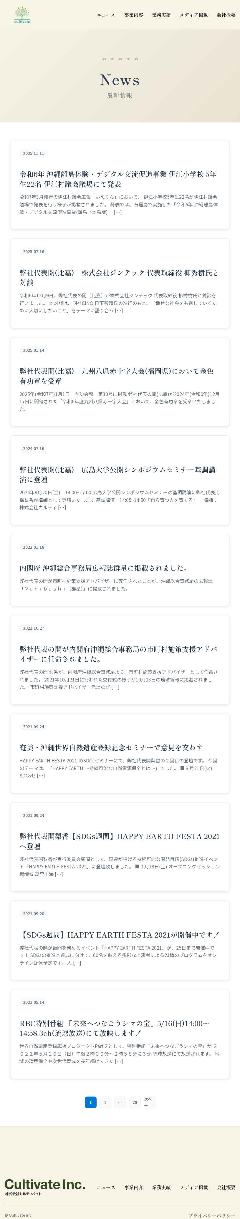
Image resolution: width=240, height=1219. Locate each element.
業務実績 (161, 1187)
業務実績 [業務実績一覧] (161, 15)
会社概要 (226, 15)
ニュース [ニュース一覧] (106, 15)
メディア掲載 (194, 1187)
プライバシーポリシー (212, 1215)
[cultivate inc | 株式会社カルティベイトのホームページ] (22, 15)
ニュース (106, 1187)
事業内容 (133, 15)
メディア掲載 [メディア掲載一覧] (194, 15)
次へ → (148, 1102)
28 (135, 1102)
